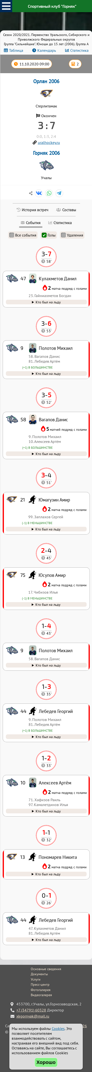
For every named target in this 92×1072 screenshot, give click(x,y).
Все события (22, 235)
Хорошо (46, 1062)
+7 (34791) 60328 (31, 1010)
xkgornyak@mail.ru (32, 1016)
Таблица (16, 50)
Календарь (46, 50)
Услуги (36, 979)
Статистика (79, 50)
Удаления (72, 235)
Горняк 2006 (46, 153)
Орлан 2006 (46, 81)
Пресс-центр (40, 984)
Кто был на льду (48, 939)
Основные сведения (46, 969)
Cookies (58, 1028)
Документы (39, 974)
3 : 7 (46, 125)
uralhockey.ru (49, 142)
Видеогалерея (41, 995)
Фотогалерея (41, 990)
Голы (49, 235)
